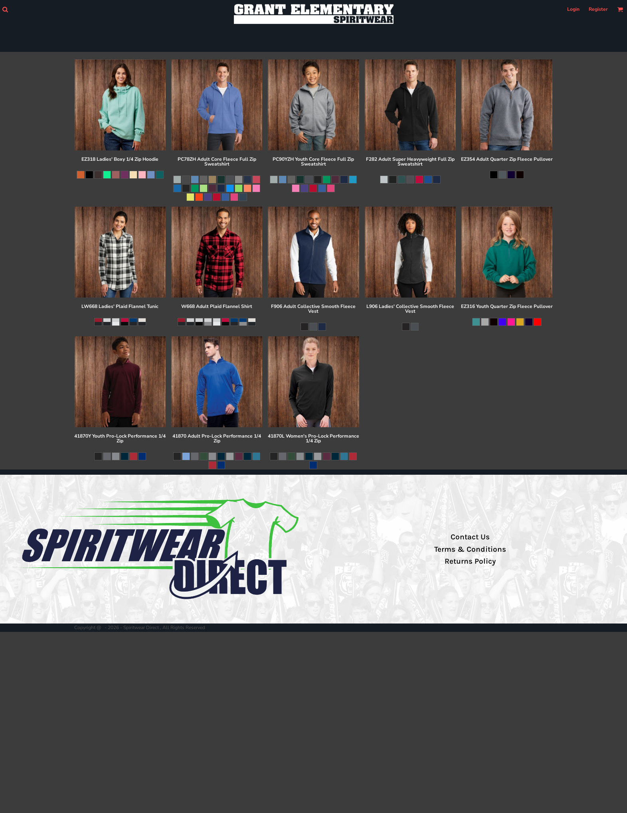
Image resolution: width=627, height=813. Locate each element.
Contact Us (470, 537)
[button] (5, 9)
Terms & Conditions (470, 549)
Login (573, 9)
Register (598, 9)
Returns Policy (470, 561)
